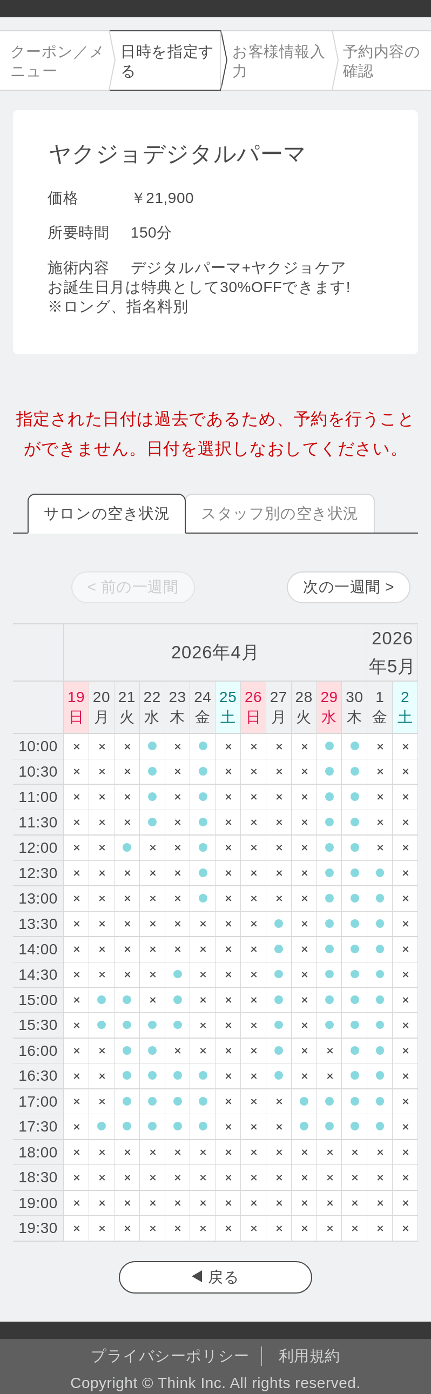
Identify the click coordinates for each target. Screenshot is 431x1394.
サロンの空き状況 (107, 513)
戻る (223, 1277)
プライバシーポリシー (170, 1356)
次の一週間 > (348, 586)
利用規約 (309, 1356)
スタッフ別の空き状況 (280, 513)
